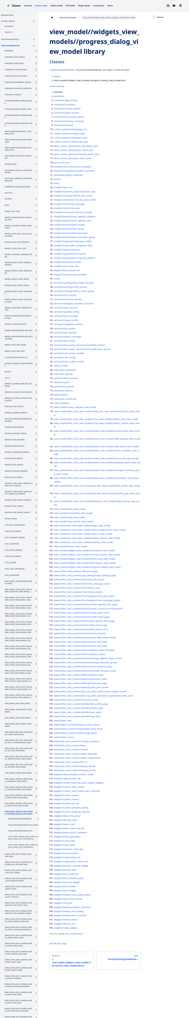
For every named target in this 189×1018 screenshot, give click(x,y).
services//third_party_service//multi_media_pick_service (82, 349)
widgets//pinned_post (65, 869)
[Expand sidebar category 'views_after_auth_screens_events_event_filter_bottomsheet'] (37, 985)
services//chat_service (65, 295)
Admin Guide (56, 5)
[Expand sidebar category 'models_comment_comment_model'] (37, 255)
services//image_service (66, 320)
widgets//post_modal (64, 886)
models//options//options (67, 249)
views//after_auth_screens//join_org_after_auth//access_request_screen (90, 691)
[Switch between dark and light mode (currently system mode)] (180, 5)
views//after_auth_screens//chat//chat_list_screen (79, 579)
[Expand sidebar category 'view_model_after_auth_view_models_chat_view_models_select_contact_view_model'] (37, 606)
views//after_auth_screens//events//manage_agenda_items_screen (88, 658)
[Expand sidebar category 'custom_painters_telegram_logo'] (37, 116)
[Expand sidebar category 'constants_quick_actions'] (37, 75)
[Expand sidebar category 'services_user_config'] (37, 506)
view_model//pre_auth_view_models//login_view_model (82, 525)
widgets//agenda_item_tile (67, 778)
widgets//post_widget (65, 890)
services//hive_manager (66, 315)
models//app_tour (63, 187)
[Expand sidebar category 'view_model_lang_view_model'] (37, 717)
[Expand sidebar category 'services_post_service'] (37, 464)
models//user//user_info (66, 266)
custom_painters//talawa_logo (69, 133)
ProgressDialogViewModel (62, 69)
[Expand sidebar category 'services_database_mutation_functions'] (37, 419)
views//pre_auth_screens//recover (71, 749)
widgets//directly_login (65, 819)
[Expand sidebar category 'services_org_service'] (37, 458)
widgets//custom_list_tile (66, 803)
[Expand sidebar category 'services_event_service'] (37, 427)
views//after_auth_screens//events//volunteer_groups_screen (85, 670)
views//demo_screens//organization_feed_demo (78, 728)
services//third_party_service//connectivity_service (79, 344)
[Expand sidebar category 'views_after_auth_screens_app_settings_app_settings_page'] (37, 863)
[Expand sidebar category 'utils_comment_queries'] (37, 537)
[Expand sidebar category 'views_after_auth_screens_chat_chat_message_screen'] (37, 879)
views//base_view (62, 720)
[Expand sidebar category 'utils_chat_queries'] (37, 531)
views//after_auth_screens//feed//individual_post (79, 674)
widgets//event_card (64, 824)
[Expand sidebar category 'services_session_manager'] (37, 471)
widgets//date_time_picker (67, 815)
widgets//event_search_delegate (70, 832)
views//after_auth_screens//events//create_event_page (82, 616)
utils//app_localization (65, 369)
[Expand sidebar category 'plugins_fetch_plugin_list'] (37, 357)
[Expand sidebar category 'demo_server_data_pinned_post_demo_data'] (37, 148)
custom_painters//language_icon (70, 129)
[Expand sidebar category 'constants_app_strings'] (37, 57)
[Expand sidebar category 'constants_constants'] (37, 63)
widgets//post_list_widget (67, 882)
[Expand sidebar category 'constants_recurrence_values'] (37, 82)
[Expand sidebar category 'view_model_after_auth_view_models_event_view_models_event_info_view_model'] (37, 647)
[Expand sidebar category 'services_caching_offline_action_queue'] (37, 399)
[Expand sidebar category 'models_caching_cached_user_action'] (37, 226)
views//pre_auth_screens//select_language (75, 753)
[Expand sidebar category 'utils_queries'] (37, 562)
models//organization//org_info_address (74, 257)
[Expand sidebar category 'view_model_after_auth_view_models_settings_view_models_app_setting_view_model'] (37, 696)
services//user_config (65, 357)
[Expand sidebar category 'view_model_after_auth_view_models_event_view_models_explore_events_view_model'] (37, 655)
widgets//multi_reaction (66, 853)
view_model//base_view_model (69, 508)
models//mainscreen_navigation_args (73, 245)
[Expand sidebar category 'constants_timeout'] (37, 94)
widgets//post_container (66, 873)
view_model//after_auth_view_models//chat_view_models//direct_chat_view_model (96, 419)
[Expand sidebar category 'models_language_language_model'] (37, 308)
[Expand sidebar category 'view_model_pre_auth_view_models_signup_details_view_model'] (37, 757)
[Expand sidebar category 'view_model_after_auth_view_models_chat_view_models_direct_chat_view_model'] (37, 598)
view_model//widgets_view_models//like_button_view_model (85, 562)
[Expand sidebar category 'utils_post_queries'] (37, 556)
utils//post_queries (63, 390)
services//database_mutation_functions (74, 303)
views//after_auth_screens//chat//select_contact (78, 591)
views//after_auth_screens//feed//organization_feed (80, 678)
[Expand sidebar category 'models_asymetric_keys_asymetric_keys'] (37, 218)
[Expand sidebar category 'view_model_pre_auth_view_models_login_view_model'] (37, 733)
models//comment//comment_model (73, 212)
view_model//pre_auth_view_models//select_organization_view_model (89, 529)
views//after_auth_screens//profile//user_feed (77, 716)
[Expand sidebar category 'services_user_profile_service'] (37, 512)
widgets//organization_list (67, 857)
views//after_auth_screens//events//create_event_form (81, 612)
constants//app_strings (65, 100)
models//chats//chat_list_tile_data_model (75, 199)
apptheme (59, 96)
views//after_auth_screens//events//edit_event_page (80, 625)
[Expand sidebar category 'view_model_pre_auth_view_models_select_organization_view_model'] (37, 741)
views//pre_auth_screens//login (70, 745)
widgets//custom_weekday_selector (72, 811)
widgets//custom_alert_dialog (69, 786)
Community (98, 5)
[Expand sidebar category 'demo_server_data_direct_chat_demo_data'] (37, 132)
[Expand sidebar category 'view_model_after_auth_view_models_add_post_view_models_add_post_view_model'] (37, 590)
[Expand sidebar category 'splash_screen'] (37, 518)
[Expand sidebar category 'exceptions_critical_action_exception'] (37, 171)
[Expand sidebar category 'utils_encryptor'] (37, 543)
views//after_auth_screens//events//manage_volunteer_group (85, 662)
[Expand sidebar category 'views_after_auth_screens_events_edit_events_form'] (37, 968)
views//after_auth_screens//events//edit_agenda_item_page (84, 620)
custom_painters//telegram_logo (70, 137)
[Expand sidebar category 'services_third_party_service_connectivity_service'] (37, 484)
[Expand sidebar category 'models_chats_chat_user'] (37, 248)
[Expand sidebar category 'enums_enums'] (37, 164)
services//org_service (64, 328)
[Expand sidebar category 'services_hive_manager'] (37, 439)
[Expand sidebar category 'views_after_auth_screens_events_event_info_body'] (37, 993)
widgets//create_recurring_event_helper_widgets (79, 782)
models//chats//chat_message (69, 203)
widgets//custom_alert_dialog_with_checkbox (77, 790)
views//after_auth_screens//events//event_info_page (80, 645)
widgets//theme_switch (66, 919)
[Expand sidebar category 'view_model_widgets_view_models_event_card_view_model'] (37, 796)
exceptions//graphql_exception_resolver (74, 170)
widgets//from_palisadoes (67, 836)
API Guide (70, 5)
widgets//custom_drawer (66, 799)
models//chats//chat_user (67, 208)
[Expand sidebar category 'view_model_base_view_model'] (37, 703)
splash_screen (61, 365)
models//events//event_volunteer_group (74, 237)
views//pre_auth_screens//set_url (70, 761)
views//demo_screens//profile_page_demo (75, 732)
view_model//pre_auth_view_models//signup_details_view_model (87, 537)
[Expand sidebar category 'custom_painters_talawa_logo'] (37, 109)
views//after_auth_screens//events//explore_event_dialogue (84, 649)
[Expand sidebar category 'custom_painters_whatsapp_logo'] (37, 124)
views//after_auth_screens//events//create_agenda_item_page (85, 604)
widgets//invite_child (64, 840)
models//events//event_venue (69, 228)
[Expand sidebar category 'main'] (37, 205)
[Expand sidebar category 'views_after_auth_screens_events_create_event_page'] (37, 944)
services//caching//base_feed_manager (74, 282)
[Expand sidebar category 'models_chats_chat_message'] (37, 242)
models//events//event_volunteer (71, 233)
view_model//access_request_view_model (75, 407)
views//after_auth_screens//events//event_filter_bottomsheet (85, 637)
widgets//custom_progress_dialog (71, 807)
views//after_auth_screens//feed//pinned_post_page (80, 683)
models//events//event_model (69, 224)
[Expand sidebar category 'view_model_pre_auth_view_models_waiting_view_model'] (37, 765)
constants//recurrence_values (69, 116)
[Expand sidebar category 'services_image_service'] (37, 445)
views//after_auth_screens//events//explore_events (80, 654)
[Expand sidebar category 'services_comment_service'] (37, 412)
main (56, 183)
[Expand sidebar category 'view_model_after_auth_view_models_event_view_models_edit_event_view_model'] (37, 631)
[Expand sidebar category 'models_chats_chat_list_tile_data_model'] (37, 234)
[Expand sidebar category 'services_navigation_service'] (37, 452)
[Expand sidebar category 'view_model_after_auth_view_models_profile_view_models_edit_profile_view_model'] (37, 679)
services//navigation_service (68, 324)
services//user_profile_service (69, 361)
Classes (160, 17)
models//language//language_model (72, 241)
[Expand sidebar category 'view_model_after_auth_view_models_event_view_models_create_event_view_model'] (37, 614)
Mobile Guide (41, 5)
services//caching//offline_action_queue (74, 291)
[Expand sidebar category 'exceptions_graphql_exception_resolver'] (37, 179)
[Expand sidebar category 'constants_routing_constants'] (37, 88)
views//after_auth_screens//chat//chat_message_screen (82, 583)
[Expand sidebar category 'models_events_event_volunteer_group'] (37, 300)
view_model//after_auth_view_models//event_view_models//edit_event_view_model (96, 446)
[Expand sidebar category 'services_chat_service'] (37, 406)
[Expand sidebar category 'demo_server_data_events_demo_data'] (37, 140)
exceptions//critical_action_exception (72, 166)
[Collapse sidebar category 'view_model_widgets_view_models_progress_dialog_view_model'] (37, 812)
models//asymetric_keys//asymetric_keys (75, 191)
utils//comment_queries (66, 378)
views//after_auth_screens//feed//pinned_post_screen (81, 687)
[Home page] (52, 18)
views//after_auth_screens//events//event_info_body (80, 641)
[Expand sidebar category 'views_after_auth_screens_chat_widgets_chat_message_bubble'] (37, 912)
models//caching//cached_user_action (73, 195)
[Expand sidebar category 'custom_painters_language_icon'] (37, 101)
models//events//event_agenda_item (72, 220)
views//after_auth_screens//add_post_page (76, 571)
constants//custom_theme (67, 108)
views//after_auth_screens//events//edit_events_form (81, 629)
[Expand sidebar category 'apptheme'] (37, 50)
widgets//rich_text (63, 902)
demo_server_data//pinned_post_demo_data (76, 154)
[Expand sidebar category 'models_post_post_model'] (37, 344)
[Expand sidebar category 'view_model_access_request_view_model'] (37, 582)
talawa (57, 76)
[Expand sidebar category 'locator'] (37, 198)
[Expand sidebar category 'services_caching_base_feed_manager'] (37, 384)
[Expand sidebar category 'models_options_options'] (37, 324)
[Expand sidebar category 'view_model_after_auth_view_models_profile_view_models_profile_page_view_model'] (37, 687)
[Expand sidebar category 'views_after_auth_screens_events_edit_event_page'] (37, 960)
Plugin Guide (84, 5)
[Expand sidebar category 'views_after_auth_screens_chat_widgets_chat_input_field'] (37, 903)
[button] (19, 21)
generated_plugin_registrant (68, 174)
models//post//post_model (67, 262)
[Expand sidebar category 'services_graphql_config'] (37, 433)
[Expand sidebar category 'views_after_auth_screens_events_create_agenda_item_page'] (37, 920)
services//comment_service (68, 299)
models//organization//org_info (70, 253)
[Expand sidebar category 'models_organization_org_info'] (37, 330)
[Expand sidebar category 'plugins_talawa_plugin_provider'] (37, 364)
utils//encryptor (62, 382)
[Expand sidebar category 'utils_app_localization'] (37, 524)
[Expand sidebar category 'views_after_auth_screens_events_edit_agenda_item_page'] (37, 952)
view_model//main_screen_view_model (73, 521)
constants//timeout (63, 125)
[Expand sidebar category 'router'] (37, 371)
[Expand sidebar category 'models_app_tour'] (37, 211)
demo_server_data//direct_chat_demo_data (76, 145)
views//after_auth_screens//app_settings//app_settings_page (85, 575)
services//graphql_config (66, 311)
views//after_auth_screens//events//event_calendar (80, 633)
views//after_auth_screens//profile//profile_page (78, 707)
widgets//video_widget (65, 927)
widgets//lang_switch (64, 844)
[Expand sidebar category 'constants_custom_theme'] (37, 69)
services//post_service (65, 332)
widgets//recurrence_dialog (68, 898)
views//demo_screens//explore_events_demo (77, 724)
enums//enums (62, 162)
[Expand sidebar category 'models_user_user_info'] (37, 351)
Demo (110, 5)
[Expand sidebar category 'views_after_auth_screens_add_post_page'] (37, 854)
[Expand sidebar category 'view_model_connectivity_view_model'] (37, 710)
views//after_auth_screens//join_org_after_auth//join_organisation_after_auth (93, 695)
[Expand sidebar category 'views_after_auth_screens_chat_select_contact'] (37, 895)
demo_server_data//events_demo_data (74, 150)
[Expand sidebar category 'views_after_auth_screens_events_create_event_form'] (37, 936)
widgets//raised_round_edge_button (72, 894)
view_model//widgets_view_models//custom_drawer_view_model (87, 554)
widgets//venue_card (64, 923)
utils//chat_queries (63, 374)
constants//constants (64, 104)
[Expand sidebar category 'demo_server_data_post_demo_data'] (37, 156)
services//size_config (64, 340)
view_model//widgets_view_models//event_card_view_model (84, 558)
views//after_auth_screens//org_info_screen (76, 699)
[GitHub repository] (169, 5)
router (57, 278)
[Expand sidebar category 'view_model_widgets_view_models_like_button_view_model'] (37, 804)
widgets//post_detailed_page (68, 878)
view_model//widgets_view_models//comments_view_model (84, 550)
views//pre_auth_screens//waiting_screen (75, 770)
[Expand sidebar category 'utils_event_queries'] (37, 550)
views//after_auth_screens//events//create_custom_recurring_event (88, 608)
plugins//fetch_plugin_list (67, 270)
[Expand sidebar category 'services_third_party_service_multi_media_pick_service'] (37, 492)
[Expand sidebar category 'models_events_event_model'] (37, 279)
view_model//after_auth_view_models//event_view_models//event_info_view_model (96, 458)
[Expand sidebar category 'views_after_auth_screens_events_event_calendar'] (37, 976)
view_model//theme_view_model (70, 546)
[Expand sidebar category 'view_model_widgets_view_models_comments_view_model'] (37, 780)
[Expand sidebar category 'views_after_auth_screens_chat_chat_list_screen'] (37, 871)
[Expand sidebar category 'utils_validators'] (37, 575)
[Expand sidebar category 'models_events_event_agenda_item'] (37, 271)
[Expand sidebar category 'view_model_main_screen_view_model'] (37, 724)
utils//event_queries (64, 386)
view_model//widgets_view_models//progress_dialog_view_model (87, 566)
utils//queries (60, 394)
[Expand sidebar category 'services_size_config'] (37, 477)
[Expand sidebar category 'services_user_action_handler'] (37, 499)
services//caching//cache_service (70, 286)
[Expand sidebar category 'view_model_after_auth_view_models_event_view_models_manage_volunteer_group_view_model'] (37, 663)
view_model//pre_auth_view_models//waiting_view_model (83, 542)
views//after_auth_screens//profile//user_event (78, 712)
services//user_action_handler (69, 353)
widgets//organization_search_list (71, 861)
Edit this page (58, 943)
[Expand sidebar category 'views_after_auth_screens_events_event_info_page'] (37, 1001)
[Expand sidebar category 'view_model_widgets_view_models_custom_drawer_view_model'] (37, 788)
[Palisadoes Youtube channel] (175, 5)
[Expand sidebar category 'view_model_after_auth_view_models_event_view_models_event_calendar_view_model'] (37, 639)
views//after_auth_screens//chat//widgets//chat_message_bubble (87, 600)
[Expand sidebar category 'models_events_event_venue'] (37, 285)
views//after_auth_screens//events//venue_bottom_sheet (83, 666)
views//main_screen (64, 737)
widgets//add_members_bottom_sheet (73, 774)
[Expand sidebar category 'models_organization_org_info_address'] (37, 337)
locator (57, 179)
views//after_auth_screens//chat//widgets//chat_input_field (84, 596)
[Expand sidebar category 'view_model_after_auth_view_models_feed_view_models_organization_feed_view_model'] (37, 671)
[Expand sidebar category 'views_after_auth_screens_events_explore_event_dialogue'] (37, 1009)
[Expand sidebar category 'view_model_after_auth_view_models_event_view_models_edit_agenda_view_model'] (37, 622)
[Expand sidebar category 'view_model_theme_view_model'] (37, 772)
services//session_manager (68, 336)
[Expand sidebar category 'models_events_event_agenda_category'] (37, 263)
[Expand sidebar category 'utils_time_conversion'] (37, 568)
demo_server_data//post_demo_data (72, 158)
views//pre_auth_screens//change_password (76, 741)
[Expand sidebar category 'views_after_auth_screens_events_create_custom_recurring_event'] (37, 928)
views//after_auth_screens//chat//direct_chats (77, 587)
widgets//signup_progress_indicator (72, 907)
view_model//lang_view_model (69, 517)
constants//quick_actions (66, 112)
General (28, 5)
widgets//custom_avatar (66, 795)
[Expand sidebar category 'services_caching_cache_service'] (37, 392)
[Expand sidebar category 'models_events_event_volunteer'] (37, 292)
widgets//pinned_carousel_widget (71, 865)
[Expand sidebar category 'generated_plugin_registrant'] (37, 186)
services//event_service (65, 307)
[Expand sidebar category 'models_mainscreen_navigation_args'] (37, 316)
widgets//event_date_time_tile (69, 828)
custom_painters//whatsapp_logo (71, 141)
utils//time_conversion (65, 398)
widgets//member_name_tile (68, 849)
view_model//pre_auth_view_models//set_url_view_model (83, 533)
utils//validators (62, 403)
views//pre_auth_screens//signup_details (74, 766)
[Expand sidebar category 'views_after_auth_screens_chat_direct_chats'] (37, 887)
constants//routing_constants (69, 121)
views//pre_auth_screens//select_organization (77, 757)
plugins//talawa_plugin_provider (70, 274)
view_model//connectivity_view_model (73, 513)
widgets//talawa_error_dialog (69, 911)
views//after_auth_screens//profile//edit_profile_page (81, 703)
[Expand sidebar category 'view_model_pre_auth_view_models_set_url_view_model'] (37, 749)
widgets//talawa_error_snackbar (70, 915)
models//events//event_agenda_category (75, 216)
